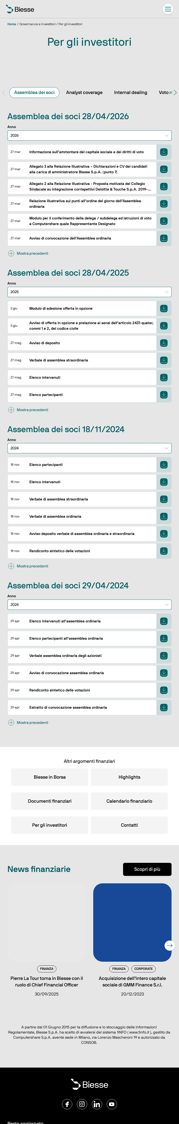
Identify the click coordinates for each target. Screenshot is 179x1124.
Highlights (129, 777)
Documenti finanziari (50, 801)
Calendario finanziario (129, 801)
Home (11, 24)
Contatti (129, 825)
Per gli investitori (49, 825)
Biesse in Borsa (50, 777)
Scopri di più (147, 869)
